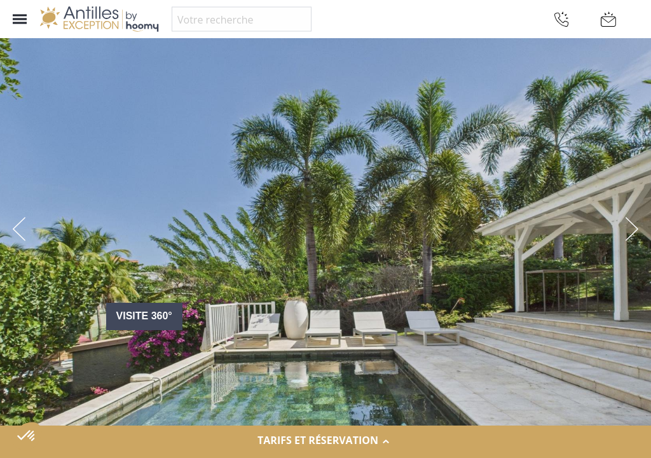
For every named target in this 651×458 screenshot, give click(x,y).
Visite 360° (144, 315)
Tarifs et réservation (325, 441)
